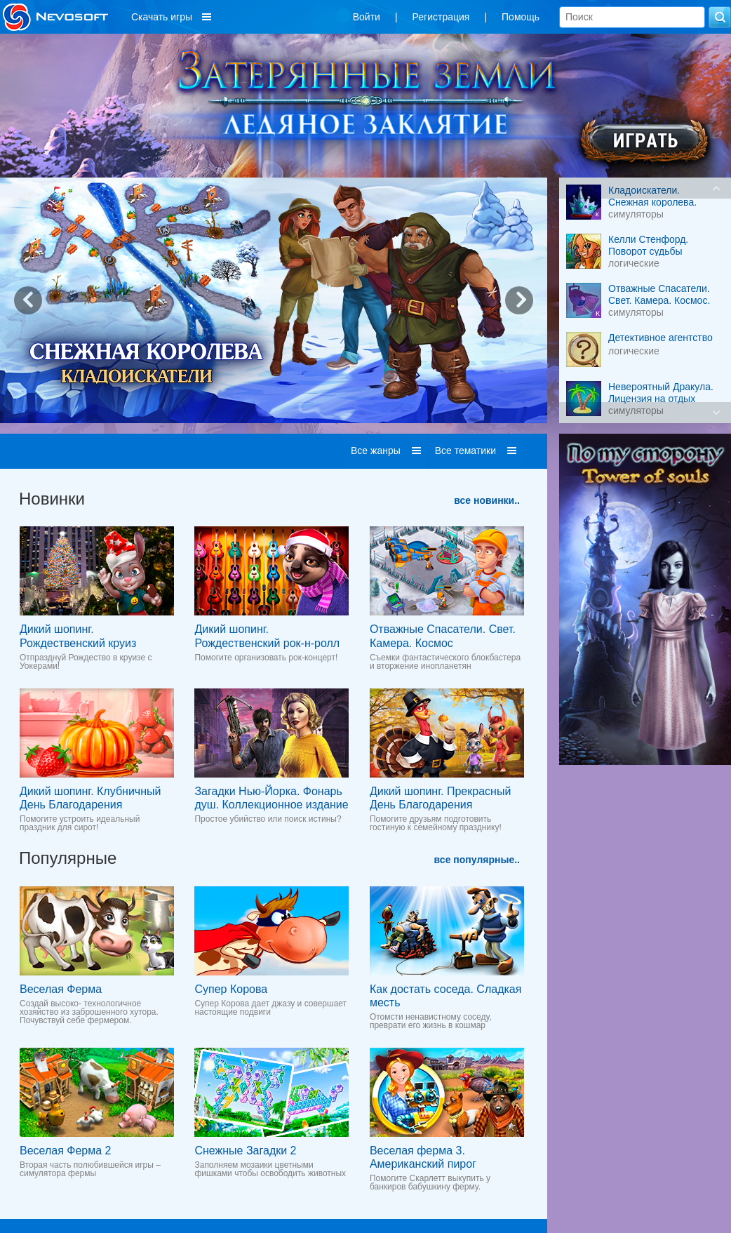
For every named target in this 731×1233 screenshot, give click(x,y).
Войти (366, 16)
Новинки (52, 498)
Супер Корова (230, 989)
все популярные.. (477, 859)
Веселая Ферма (61, 989)
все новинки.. (487, 500)
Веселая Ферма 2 (65, 1151)
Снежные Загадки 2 (245, 1151)
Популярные (67, 857)
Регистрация (441, 16)
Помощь (520, 16)
